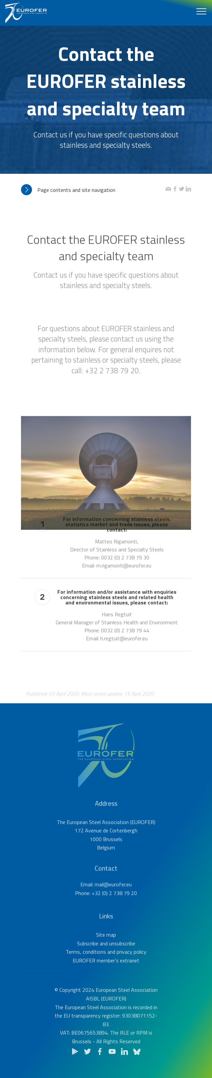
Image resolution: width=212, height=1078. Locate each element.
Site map (106, 954)
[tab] (93, 190)
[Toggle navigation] (201, 11)
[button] (93, 190)
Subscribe (87, 962)
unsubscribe (122, 962)
